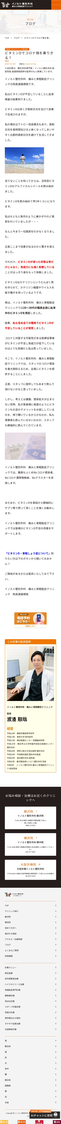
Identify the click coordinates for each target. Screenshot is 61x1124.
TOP (7, 37)
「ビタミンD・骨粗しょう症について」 (28, 553)
